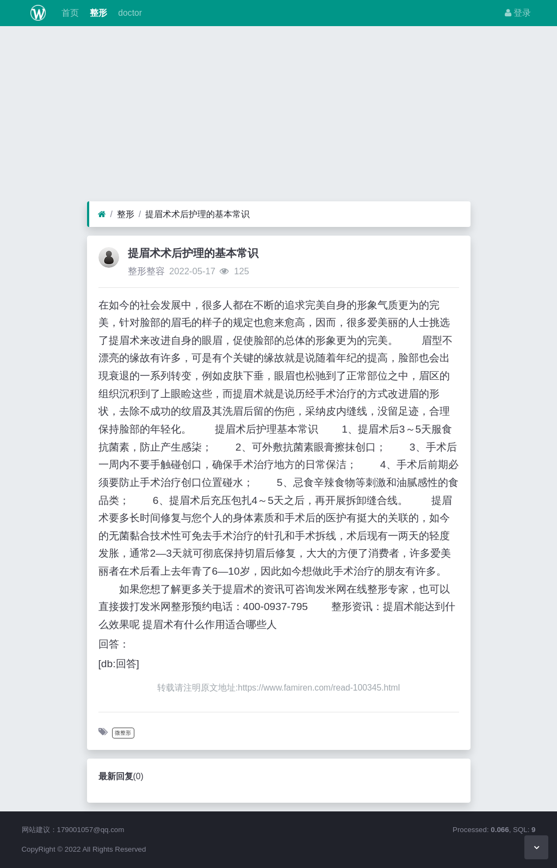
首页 (68, 12)
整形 (97, 12)
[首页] (102, 214)
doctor (129, 12)
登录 (518, 12)
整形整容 (146, 271)
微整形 (123, 733)
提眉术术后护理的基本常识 (197, 214)
